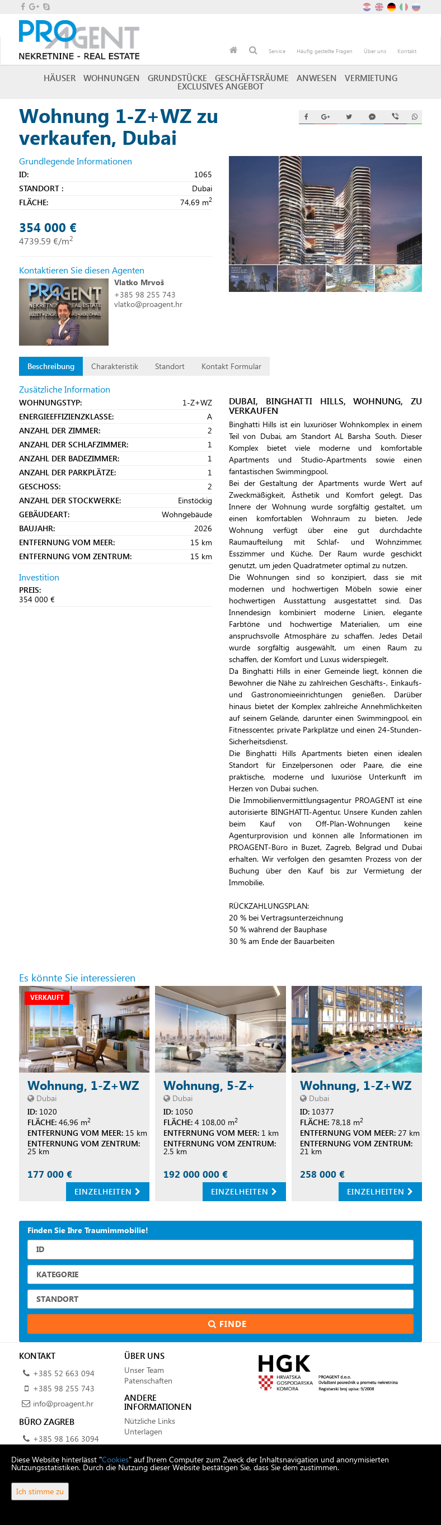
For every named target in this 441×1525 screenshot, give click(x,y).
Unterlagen (143, 1431)
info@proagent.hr (63, 1403)
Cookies (115, 1459)
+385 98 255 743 (145, 294)
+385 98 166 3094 (66, 1438)
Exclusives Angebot (220, 86)
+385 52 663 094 (64, 1373)
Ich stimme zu (40, 1491)
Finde (220, 1323)
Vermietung (371, 77)
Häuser (60, 77)
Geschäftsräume (252, 77)
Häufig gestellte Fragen (325, 51)
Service (277, 51)
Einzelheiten (107, 1191)
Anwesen (317, 77)
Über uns (375, 51)
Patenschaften (148, 1380)
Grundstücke (177, 77)
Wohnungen (111, 77)
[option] (253, 278)
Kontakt (406, 51)
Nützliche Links (149, 1420)
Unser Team (144, 1370)
